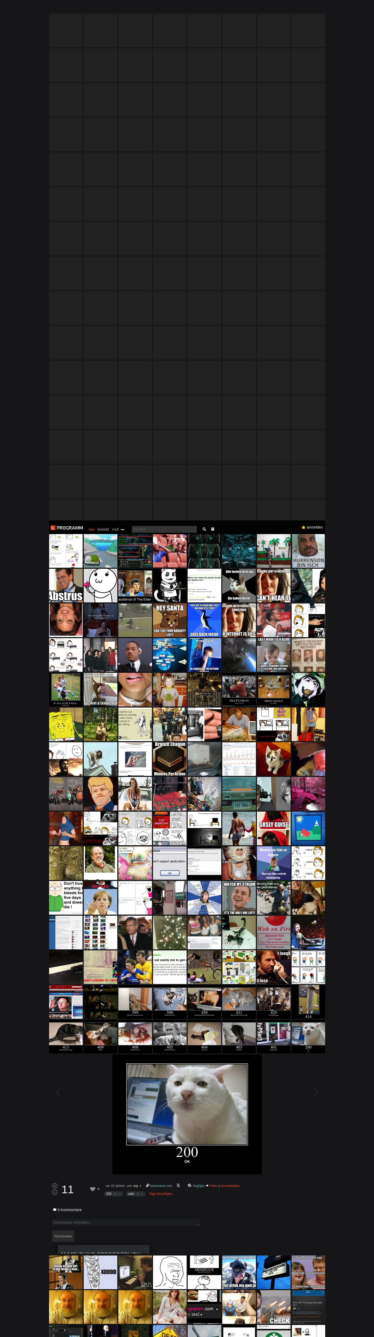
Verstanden (327, 1327)
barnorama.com (161, 665)
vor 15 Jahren (115, 665)
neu (92, 9)
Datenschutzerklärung (173, 1330)
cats (131, 673)
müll (115, 9)
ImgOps (198, 665)
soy (135, 665)
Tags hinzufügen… (162, 673)
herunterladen (230, 665)
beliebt (103, 9)
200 (109, 673)
